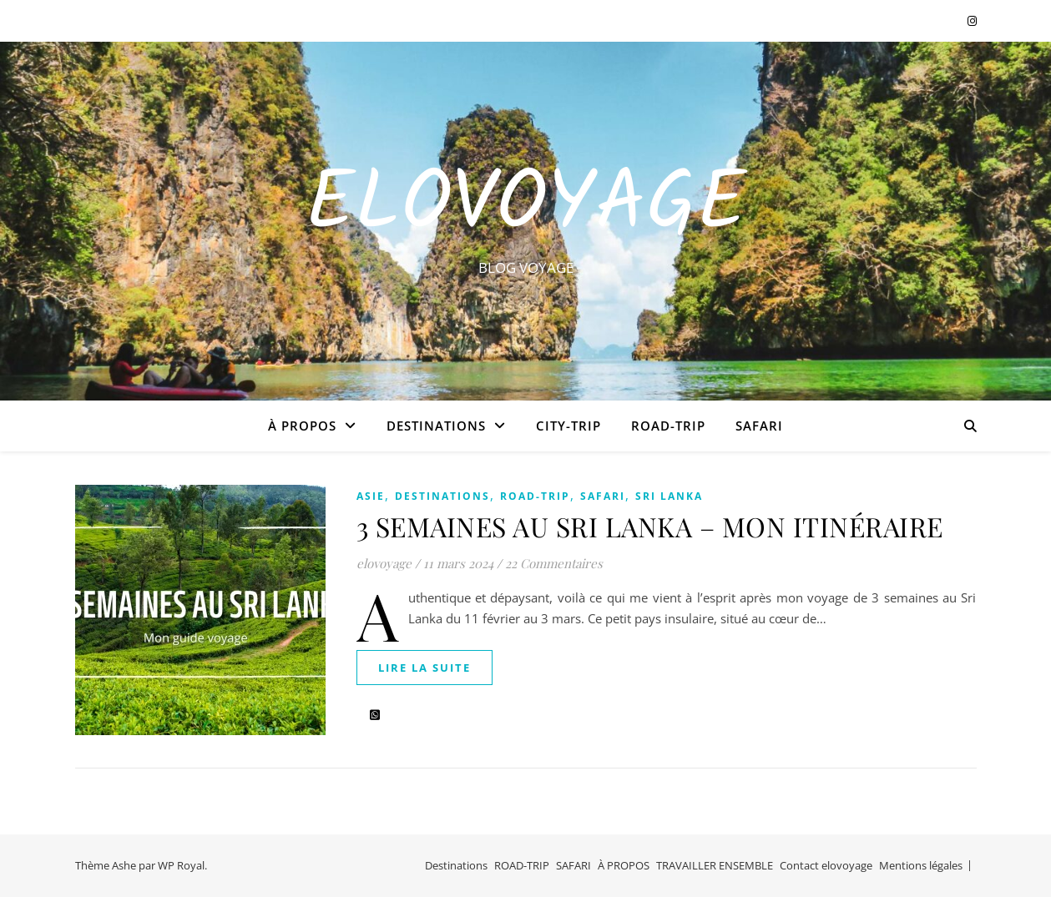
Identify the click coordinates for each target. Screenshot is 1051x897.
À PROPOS (302, 425)
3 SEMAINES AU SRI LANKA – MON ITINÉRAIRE (649, 526)
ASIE (370, 496)
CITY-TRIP (568, 425)
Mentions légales (921, 865)
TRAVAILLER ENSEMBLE (714, 865)
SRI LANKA (669, 496)
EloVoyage (526, 206)
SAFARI (759, 425)
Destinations (436, 425)
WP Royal (181, 865)
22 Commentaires (554, 563)
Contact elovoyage (826, 865)
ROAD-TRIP (668, 425)
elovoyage (384, 563)
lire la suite (424, 667)
